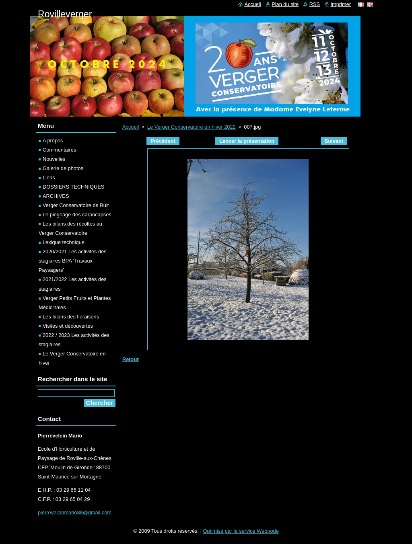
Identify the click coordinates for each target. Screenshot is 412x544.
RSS (314, 4)
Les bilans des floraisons (71, 317)
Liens (49, 177)
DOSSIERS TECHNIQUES (73, 187)
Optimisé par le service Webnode (241, 531)
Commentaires (59, 150)
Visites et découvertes (68, 326)
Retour (130, 359)
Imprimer (341, 4)
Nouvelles (54, 159)
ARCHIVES (56, 196)
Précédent (162, 141)
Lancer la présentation (246, 141)
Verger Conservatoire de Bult (76, 205)
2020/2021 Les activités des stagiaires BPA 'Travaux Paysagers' (73, 260)
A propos (53, 141)
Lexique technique (63, 242)
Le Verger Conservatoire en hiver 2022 (191, 127)
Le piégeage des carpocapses (77, 214)
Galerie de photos (63, 168)
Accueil (130, 127)
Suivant (334, 141)
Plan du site (285, 4)
